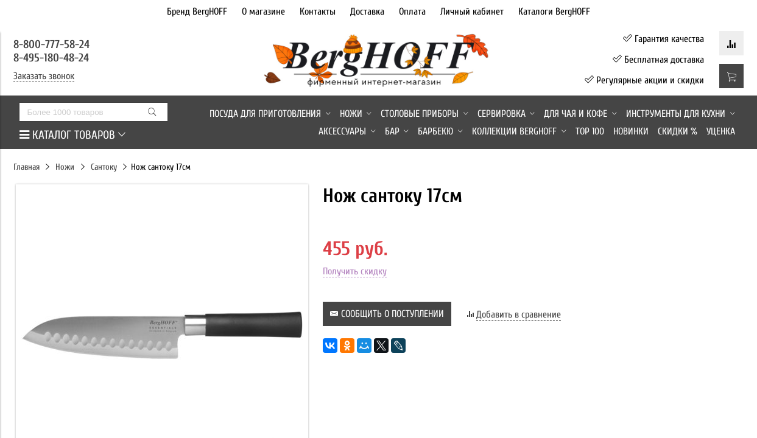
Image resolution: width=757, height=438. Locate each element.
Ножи (64, 167)
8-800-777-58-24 (53, 44)
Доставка (367, 11)
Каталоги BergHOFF (554, 11)
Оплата (412, 11)
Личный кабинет (472, 11)
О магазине (263, 11)
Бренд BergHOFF (197, 11)
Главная (26, 167)
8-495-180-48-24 (51, 57)
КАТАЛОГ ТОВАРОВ (72, 135)
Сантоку (104, 167)
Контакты (318, 11)
